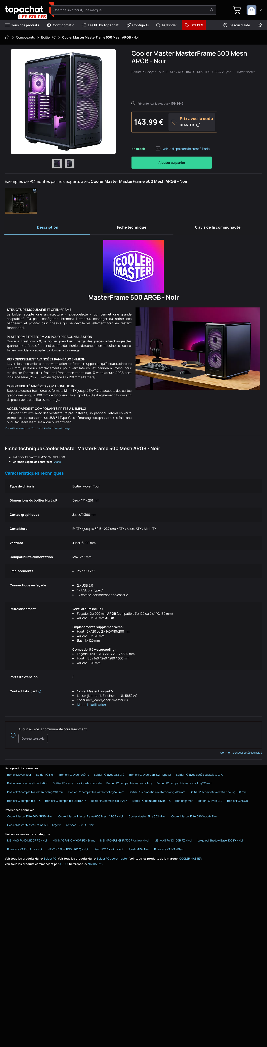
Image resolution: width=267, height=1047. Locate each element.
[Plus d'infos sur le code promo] (198, 124)
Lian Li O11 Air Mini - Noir (109, 850)
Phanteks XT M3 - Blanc (169, 850)
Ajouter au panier (171, 162)
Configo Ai (137, 25)
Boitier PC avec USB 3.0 (109, 775)
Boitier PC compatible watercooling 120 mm (184, 784)
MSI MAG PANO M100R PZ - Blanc (74, 841)
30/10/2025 (95, 865)
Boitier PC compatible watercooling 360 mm (218, 793)
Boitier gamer (184, 802)
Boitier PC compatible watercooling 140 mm (96, 793)
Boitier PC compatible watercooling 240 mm (35, 793)
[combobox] (254, 10)
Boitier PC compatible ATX (23, 802)
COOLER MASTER (190, 859)
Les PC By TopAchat (100, 25)
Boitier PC (48, 37)
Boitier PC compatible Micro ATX (65, 802)
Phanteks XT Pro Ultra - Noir (25, 850)
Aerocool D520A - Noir (80, 826)
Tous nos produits (22, 25)
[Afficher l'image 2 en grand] (70, 164)
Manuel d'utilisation (91, 705)
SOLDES (193, 25)
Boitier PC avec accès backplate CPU (200, 775)
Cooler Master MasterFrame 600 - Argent (34, 826)
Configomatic (60, 25)
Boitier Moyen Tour (19, 775)
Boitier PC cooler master (112, 859)
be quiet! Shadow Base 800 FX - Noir (220, 841)
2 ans (57, 462)
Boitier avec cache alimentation (27, 784)
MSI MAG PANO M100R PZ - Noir (27, 841)
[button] (21, 201)
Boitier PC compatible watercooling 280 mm (157, 793)
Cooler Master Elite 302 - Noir (147, 817)
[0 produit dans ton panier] (237, 10)
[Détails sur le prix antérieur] (133, 103)
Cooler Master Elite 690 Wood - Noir (194, 817)
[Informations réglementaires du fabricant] (39, 692)
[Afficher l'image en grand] (63, 101)
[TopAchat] (26, 10)
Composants (25, 37)
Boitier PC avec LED (209, 802)
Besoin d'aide (236, 25)
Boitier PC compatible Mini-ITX (151, 802)
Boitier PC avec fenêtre (74, 775)
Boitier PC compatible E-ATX (109, 802)
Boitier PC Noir (45, 775)
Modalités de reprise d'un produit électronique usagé (38, 429)
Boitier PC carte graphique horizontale (77, 784)
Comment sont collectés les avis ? (241, 753)
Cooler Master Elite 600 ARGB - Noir (30, 817)
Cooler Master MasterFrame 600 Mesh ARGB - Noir (91, 817)
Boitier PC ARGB (237, 802)
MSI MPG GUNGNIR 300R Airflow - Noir (125, 841)
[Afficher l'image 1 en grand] (57, 164)
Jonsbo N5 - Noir (138, 850)
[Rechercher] (211, 10)
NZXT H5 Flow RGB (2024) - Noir (68, 850)
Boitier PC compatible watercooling (129, 784)
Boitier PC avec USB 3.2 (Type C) (150, 775)
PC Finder (166, 25)
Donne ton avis (33, 739)
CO (66, 865)
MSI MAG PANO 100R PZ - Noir (173, 841)
